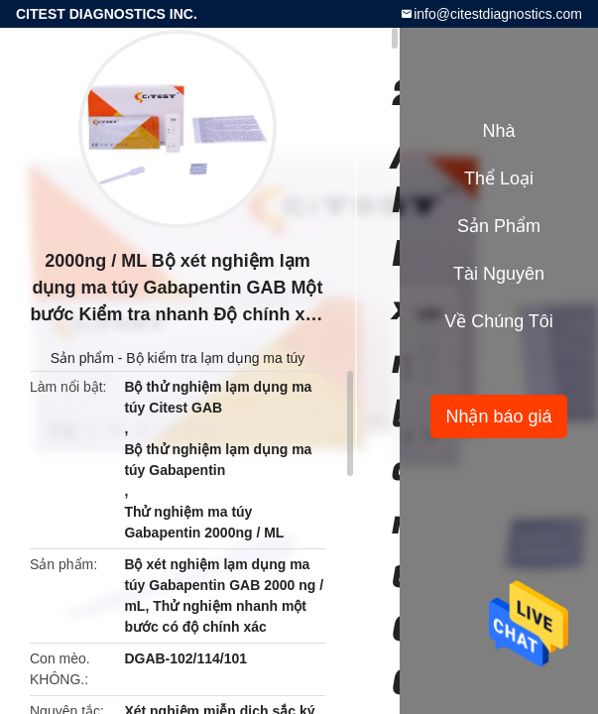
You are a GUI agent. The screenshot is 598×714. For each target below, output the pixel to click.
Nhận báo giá (498, 416)
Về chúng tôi (498, 321)
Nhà (498, 131)
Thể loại (499, 178)
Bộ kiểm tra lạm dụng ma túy (215, 358)
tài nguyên (498, 274)
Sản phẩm (82, 358)
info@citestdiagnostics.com (498, 14)
